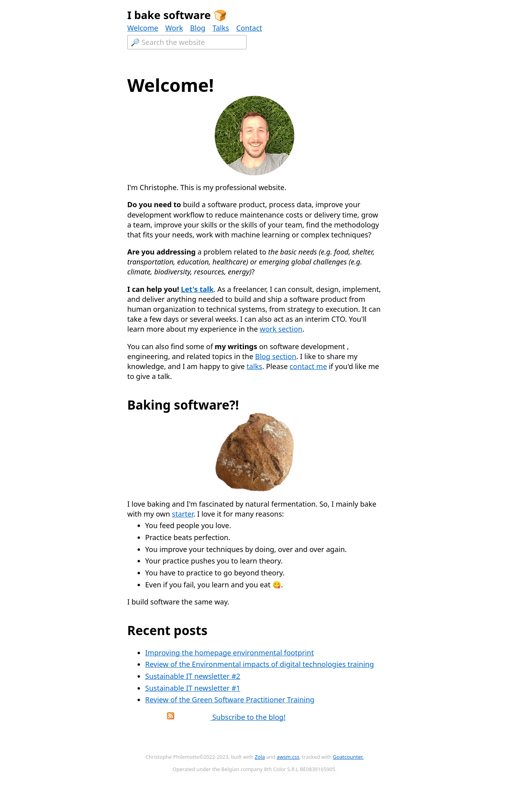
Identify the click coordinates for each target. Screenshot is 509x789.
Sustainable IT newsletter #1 (192, 688)
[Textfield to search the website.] (187, 42)
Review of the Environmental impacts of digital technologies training (259, 664)
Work (174, 28)
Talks (220, 28)
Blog (197, 28)
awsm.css (288, 756)
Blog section (275, 356)
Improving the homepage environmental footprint (229, 652)
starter (182, 514)
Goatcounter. (348, 756)
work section (281, 329)
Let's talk (197, 289)
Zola (260, 756)
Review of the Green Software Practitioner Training (230, 699)
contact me (308, 366)
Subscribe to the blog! (208, 717)
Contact (249, 28)
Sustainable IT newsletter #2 (192, 676)
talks (254, 366)
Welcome (142, 28)
